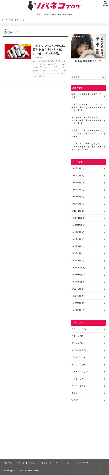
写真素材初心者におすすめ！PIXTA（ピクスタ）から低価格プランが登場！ (87, 133)
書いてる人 (8, 463)
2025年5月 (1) (77, 168)
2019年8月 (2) (77, 239)
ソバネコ (21, 471)
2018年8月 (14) (78, 296)
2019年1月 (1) (77, 260)
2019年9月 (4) (77, 232)
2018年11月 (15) (78, 275)
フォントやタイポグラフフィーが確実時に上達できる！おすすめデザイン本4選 (86, 107)
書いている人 (78, 386)
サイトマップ (82, 463)
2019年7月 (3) (77, 246)
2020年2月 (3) (77, 204)
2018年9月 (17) (78, 289)
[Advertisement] (90, 432)
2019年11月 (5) (78, 218)
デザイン (53, 14)
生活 (38, 14)
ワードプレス (79, 371)
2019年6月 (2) (77, 253)
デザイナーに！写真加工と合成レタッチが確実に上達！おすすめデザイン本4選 (86, 120)
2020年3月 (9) (77, 197)
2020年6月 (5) (77, 175)
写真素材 (77, 379)
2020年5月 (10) (78, 183)
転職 (59, 14)
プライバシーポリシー (82, 357)
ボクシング (78, 364)
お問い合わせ (67, 14)
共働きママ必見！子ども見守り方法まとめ (86, 95)
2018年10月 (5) (78, 282)
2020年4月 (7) (77, 190)
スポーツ (45, 14)
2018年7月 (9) (77, 303)
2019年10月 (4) (78, 225)
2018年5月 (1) (77, 310)
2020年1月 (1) (77, 211)
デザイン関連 (78, 350)
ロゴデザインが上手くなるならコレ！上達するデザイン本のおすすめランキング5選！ (86, 146)
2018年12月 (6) (78, 268)
